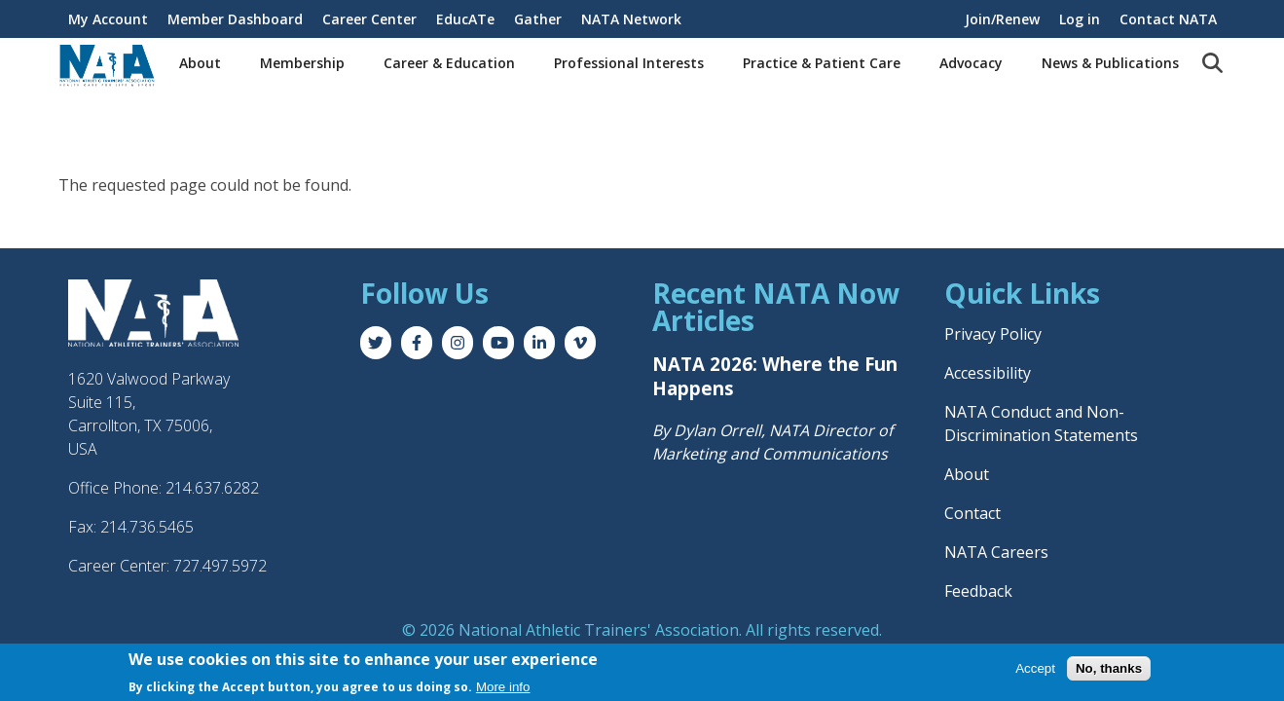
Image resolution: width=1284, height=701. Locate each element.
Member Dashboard (235, 19)
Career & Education (449, 63)
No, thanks (1109, 668)
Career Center (369, 19)
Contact (972, 513)
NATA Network (631, 19)
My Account (108, 19)
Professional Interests (629, 63)
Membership (302, 63)
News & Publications (1110, 63)
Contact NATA (1168, 19)
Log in (1079, 19)
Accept (1035, 668)
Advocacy (971, 63)
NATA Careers (996, 552)
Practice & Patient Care (821, 63)
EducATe (465, 19)
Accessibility (987, 373)
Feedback (978, 591)
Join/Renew (1002, 19)
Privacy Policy (993, 334)
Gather (538, 19)
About (200, 63)
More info (503, 687)
